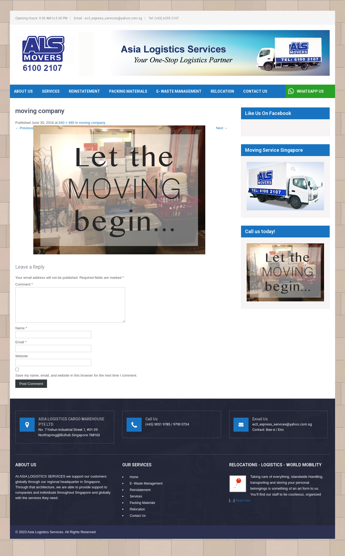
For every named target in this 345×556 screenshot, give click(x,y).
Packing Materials (128, 91)
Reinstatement (84, 91)
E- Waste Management (179, 91)
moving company (92, 123)
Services (51, 91)
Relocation (222, 91)
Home (134, 483)
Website (21, 362)
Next (222, 128)
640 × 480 (66, 123)
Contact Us (255, 91)
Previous (24, 128)
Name (21, 335)
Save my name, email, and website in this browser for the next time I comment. (76, 382)
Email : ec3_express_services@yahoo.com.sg (108, 18)
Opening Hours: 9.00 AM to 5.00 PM (41, 18)
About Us (23, 91)
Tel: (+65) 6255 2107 (164, 18)
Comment (24, 284)
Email (20, 348)
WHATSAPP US (310, 91)
